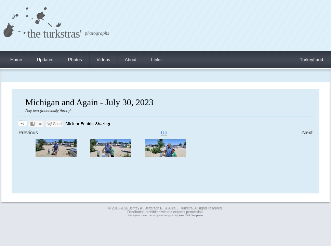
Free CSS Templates (191, 215)
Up (164, 132)
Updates (45, 59)
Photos (75, 59)
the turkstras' (54, 33)
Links (156, 59)
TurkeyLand (311, 59)
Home (16, 59)
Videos (103, 59)
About (130, 59)
